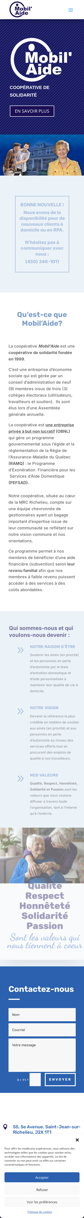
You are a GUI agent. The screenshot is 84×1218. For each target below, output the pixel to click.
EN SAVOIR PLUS (32, 111)
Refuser (42, 1189)
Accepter (42, 1177)
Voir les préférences (42, 1202)
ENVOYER (60, 1079)
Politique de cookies (40, 1212)
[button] (77, 1140)
